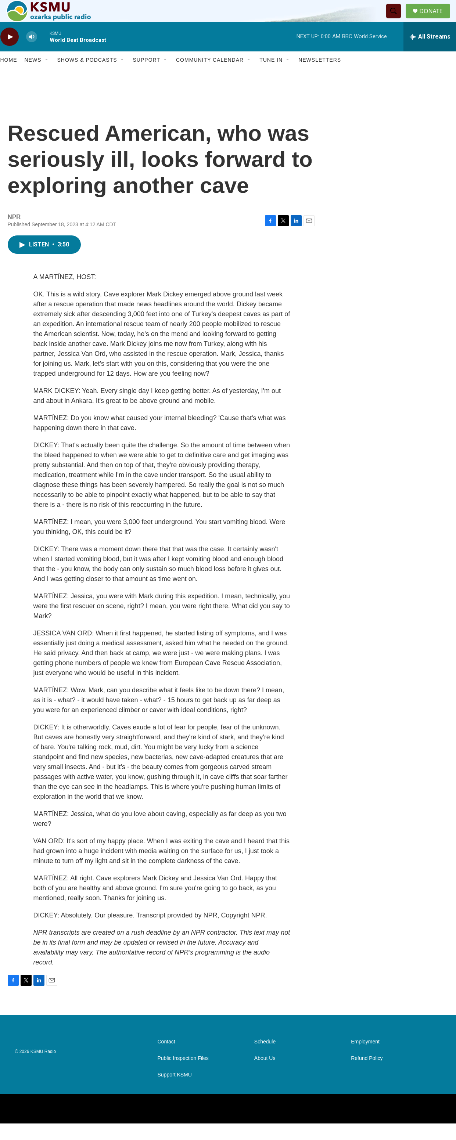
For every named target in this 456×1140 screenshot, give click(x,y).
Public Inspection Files (183, 1075)
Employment (365, 1058)
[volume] (31, 53)
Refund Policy (367, 1075)
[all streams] (429, 53)
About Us (265, 1075)
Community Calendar (210, 76)
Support (146, 76)
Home (8, 76)
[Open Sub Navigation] (47, 76)
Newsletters (319, 76)
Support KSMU (175, 1091)
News (33, 76)
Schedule (265, 1058)
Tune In (271, 76)
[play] (9, 53)
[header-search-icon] (396, 19)
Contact (166, 1058)
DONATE (435, 19)
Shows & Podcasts (87, 76)
